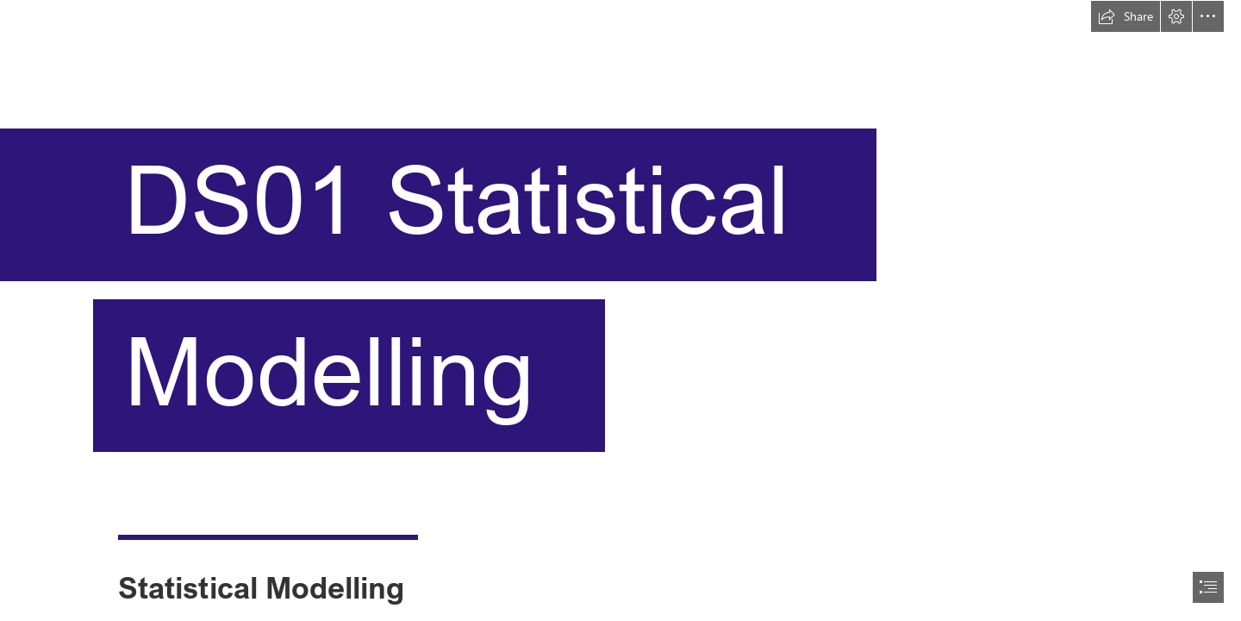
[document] (620, 310)
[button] (1125, 16)
